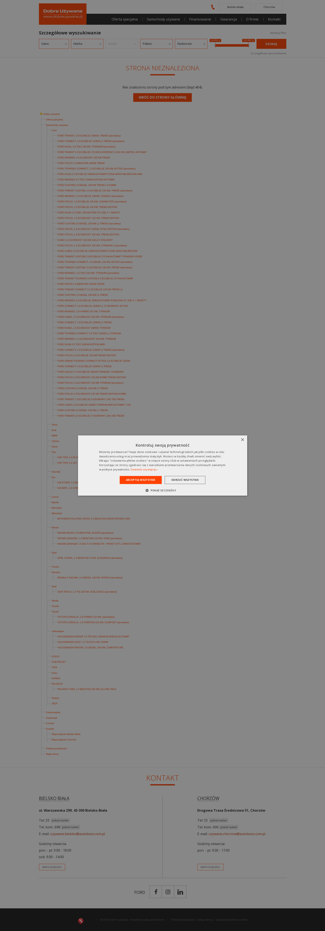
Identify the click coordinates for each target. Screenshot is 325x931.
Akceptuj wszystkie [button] (140, 480)
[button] (162, 490)
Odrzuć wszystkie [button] (185, 480)
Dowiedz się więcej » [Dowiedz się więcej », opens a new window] (144, 469)
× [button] (242, 440)
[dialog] (162, 465)
